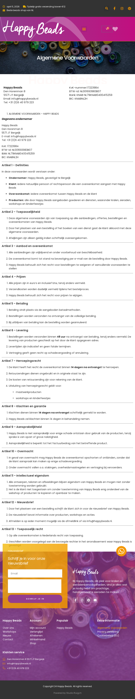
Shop (33, 643)
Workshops (9, 631)
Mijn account (38, 628)
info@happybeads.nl (23, 136)
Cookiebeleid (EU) (108, 635)
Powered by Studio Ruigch (68, 692)
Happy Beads (65, 628)
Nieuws (7, 635)
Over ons (8, 628)
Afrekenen (36, 635)
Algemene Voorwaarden (112, 628)
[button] (106, 8)
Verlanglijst (36, 631)
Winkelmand (37, 639)
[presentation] (34, 586)
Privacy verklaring (108, 631)
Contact (8, 639)
